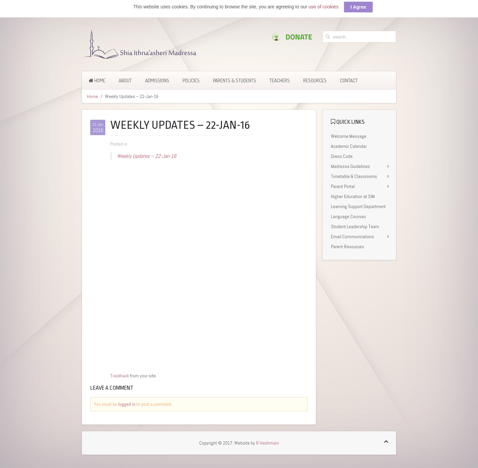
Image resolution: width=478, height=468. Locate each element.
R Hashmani (267, 443)
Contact (349, 80)
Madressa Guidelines (350, 166)
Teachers (279, 80)
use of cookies (324, 6)
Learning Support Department (358, 206)
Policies (191, 80)
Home (97, 80)
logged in (126, 404)
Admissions (157, 80)
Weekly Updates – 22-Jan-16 (146, 156)
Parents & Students (234, 80)
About (125, 80)
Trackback (119, 376)
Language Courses (348, 216)
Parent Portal (343, 186)
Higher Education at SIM (353, 196)
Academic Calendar (349, 146)
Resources (315, 80)
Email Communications (352, 236)
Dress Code (342, 156)
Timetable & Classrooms (354, 176)
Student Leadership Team (355, 226)
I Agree (358, 7)
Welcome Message (348, 136)
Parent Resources (347, 247)
